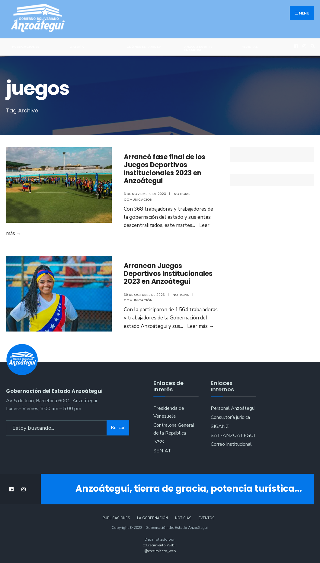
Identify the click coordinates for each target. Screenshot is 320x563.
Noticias (182, 193)
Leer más (200, 326)
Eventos (206, 518)
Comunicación (138, 199)
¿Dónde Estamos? (144, 46)
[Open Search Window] (311, 46)
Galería (76, 46)
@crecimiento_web (160, 550)
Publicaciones (25, 46)
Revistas (250, 46)
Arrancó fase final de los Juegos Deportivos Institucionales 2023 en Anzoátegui (164, 169)
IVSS (158, 441)
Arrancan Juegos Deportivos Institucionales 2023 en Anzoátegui (168, 273)
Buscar (118, 428)
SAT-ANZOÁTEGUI (233, 435)
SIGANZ (220, 426)
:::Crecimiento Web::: (160, 545)
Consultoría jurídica (230, 417)
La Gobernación (152, 518)
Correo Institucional (231, 444)
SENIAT (162, 451)
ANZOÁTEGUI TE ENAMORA (198, 48)
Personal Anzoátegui (233, 408)
